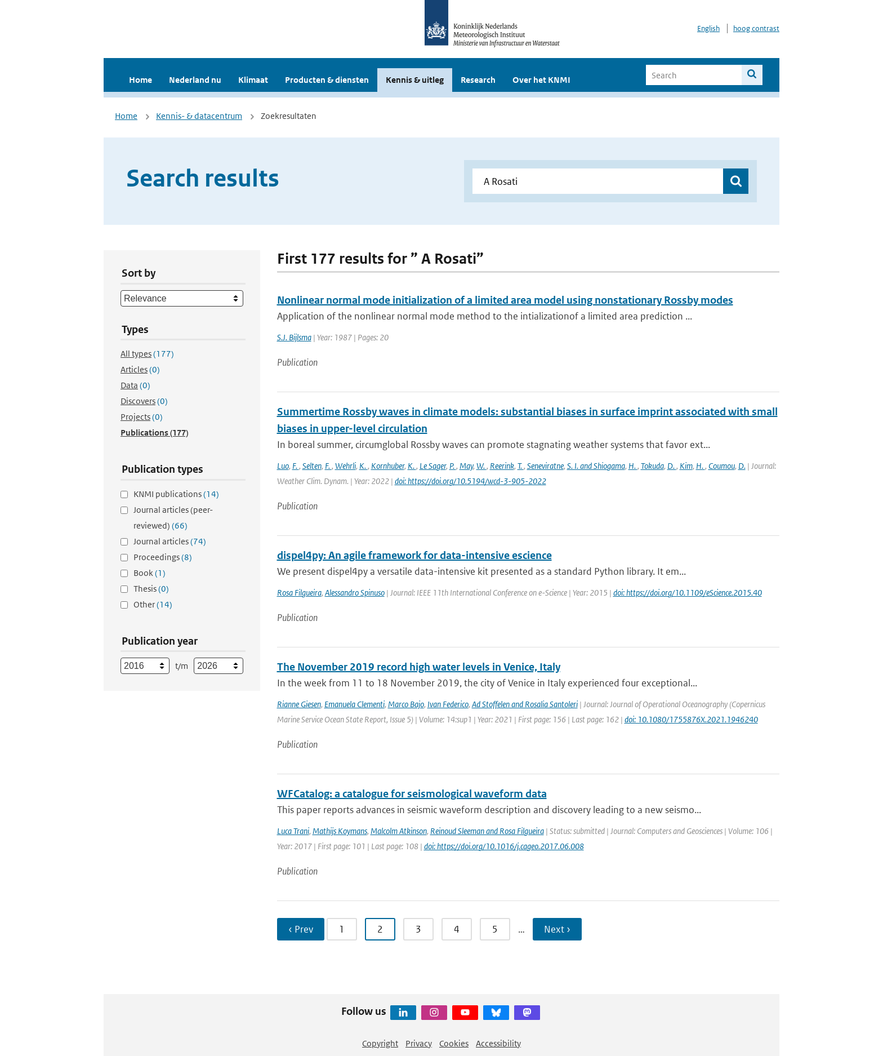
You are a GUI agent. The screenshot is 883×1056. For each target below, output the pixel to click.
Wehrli (345, 465)
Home (140, 79)
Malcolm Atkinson (399, 831)
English (708, 28)
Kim (686, 465)
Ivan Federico (448, 704)
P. (452, 465)
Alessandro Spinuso (355, 592)
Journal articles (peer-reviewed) (173, 517)
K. (363, 465)
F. (295, 465)
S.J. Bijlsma (294, 337)
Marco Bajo (406, 704)
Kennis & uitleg (415, 79)
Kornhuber (387, 465)
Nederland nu (195, 79)
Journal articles (169, 541)
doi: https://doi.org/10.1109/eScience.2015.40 (687, 592)
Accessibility (498, 1043)
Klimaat (253, 79)
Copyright (380, 1043)
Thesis (151, 588)
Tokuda (652, 465)
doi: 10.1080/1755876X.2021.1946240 (691, 719)
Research (478, 79)
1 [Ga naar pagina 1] (342, 929)
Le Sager (433, 465)
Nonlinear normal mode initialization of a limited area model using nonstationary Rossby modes (505, 300)
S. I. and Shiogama (596, 465)
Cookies (454, 1043)
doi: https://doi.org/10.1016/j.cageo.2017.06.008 (504, 846)
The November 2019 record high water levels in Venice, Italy (418, 666)
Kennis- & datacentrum (199, 115)
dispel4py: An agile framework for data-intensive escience (414, 555)
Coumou (721, 465)
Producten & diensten (327, 79)
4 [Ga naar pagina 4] (457, 929)
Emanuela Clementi (354, 704)
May (466, 465)
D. (671, 465)
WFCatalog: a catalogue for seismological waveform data (412, 793)
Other (152, 604)
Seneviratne (545, 465)
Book (149, 572)
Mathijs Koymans (340, 831)
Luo (283, 465)
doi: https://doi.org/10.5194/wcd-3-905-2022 (470, 481)
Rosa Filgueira (299, 592)
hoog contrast (756, 28)
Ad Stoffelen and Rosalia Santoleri (525, 704)
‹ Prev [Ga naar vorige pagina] (300, 929)
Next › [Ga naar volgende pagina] (557, 929)
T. (521, 465)
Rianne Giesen (299, 704)
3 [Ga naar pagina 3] (418, 929)
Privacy (418, 1043)
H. (632, 465)
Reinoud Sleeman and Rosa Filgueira (487, 831)
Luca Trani (293, 831)
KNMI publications (176, 494)
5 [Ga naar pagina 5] (495, 929)
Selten (312, 465)
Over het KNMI (541, 79)
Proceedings (162, 557)
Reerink (502, 465)
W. (481, 465)
